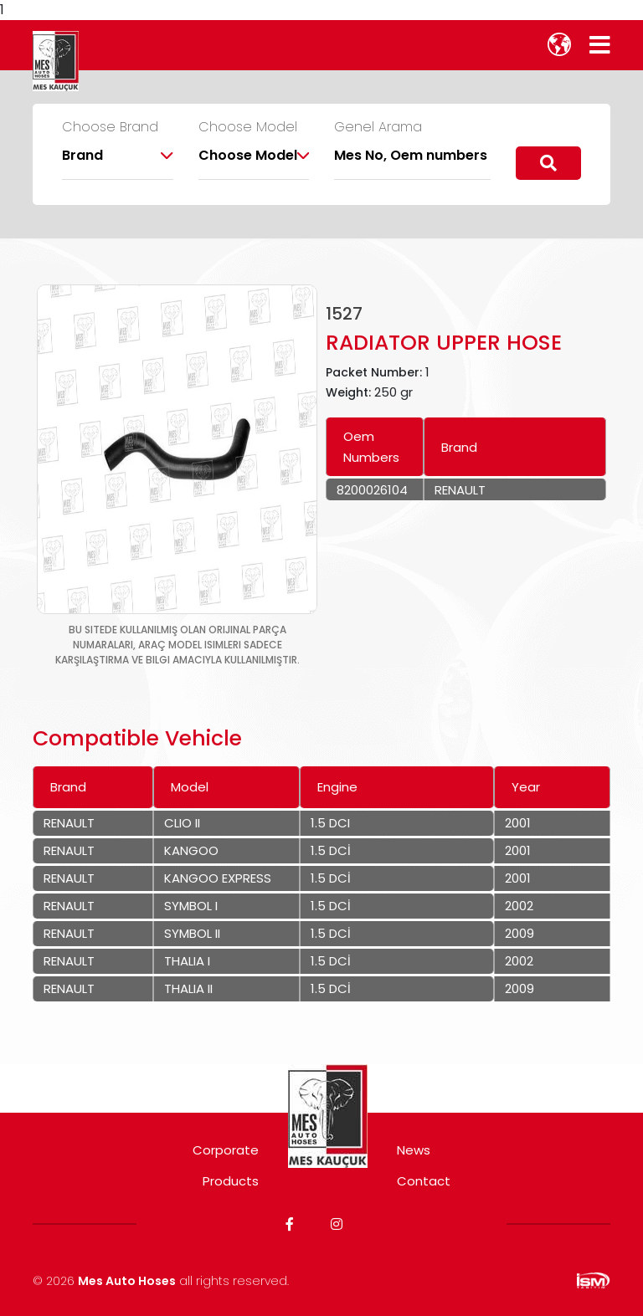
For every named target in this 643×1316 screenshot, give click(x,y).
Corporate (226, 1150)
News (413, 1150)
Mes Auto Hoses (127, 1280)
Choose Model (247, 127)
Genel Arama (378, 127)
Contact (423, 1181)
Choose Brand (110, 127)
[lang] (559, 44)
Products (231, 1181)
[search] (548, 163)
